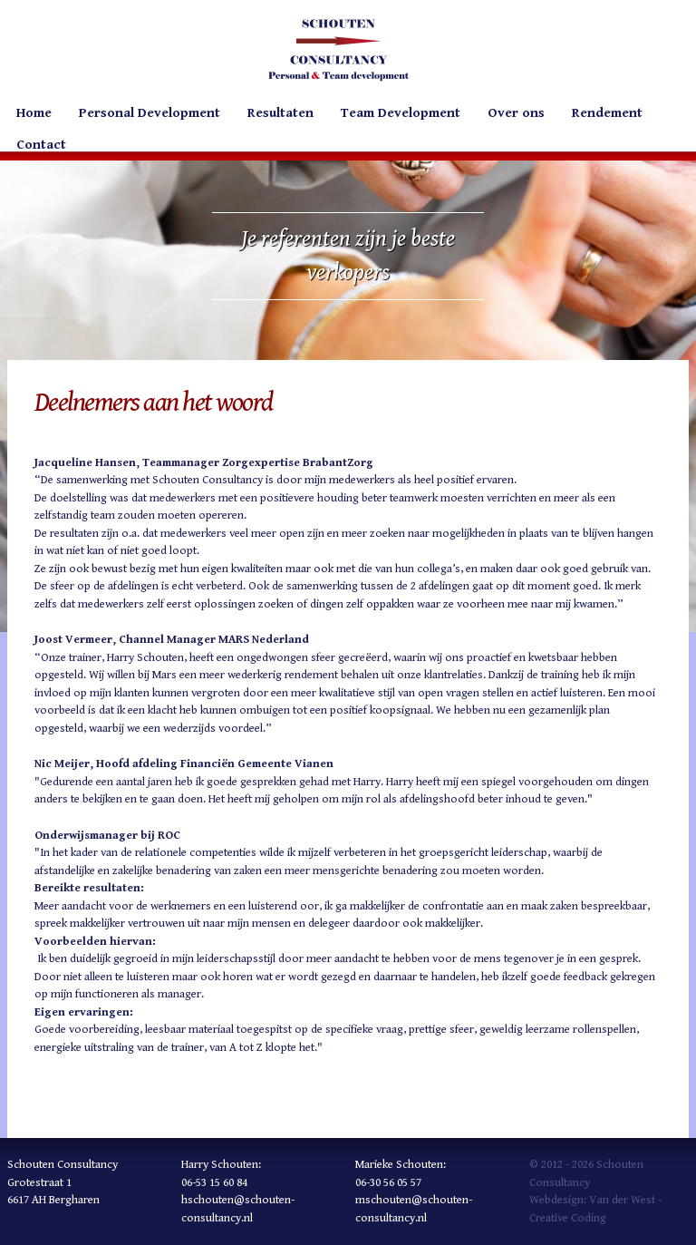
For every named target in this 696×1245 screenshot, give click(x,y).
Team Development (400, 113)
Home (34, 113)
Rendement (607, 113)
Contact (41, 144)
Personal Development (149, 113)
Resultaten (280, 113)
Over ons (516, 113)
